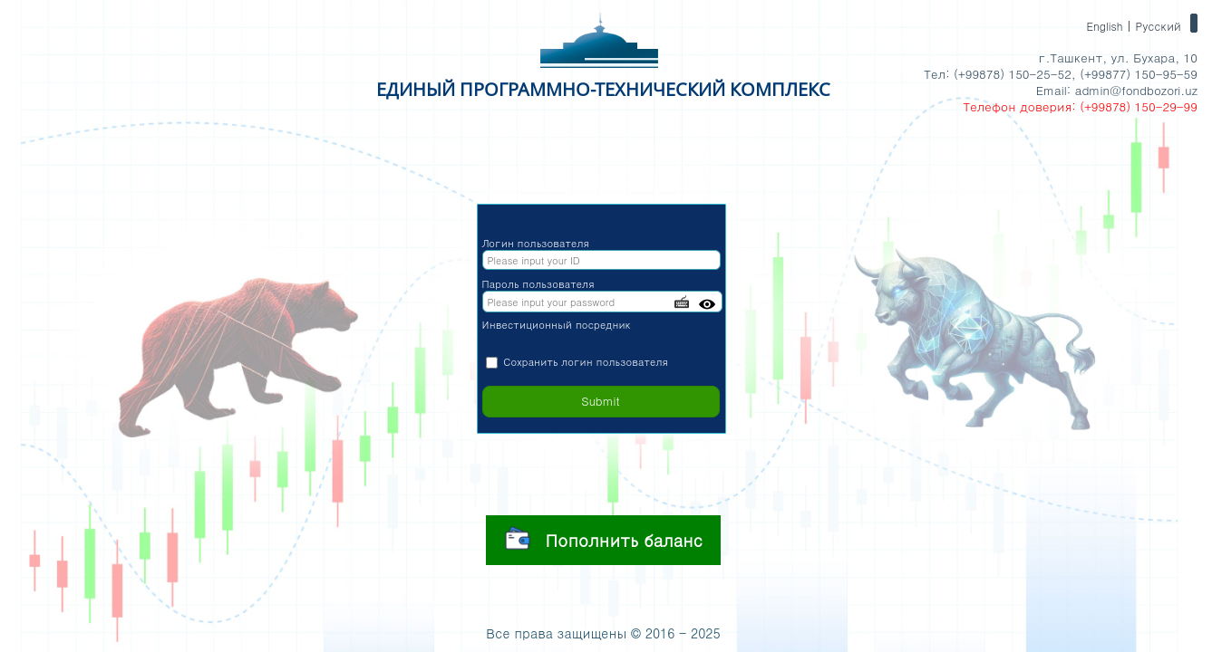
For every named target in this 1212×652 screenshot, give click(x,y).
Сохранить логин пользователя (585, 362)
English (1104, 26)
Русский (1158, 26)
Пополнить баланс (603, 537)
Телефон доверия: (1019, 106)
